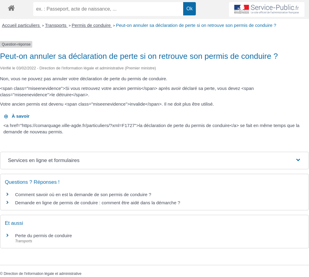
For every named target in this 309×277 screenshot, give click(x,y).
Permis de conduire (92, 25)
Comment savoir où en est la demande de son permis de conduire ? (83, 194)
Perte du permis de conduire (43, 235)
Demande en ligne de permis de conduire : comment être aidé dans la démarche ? (97, 202)
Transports (56, 25)
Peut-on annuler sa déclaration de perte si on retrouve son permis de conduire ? (196, 25)
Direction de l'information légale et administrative (42, 274)
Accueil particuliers (21, 25)
